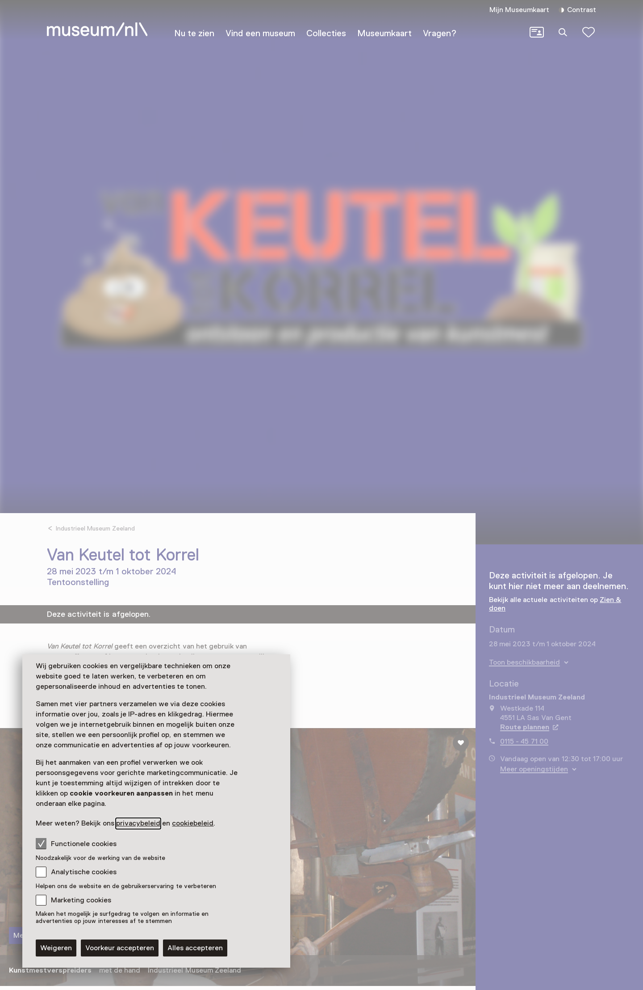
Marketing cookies (81, 900)
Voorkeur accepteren (119, 948)
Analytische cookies (84, 872)
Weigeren (56, 948)
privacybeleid (138, 823)
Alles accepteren (195, 948)
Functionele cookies (76, 843)
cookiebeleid (192, 823)
